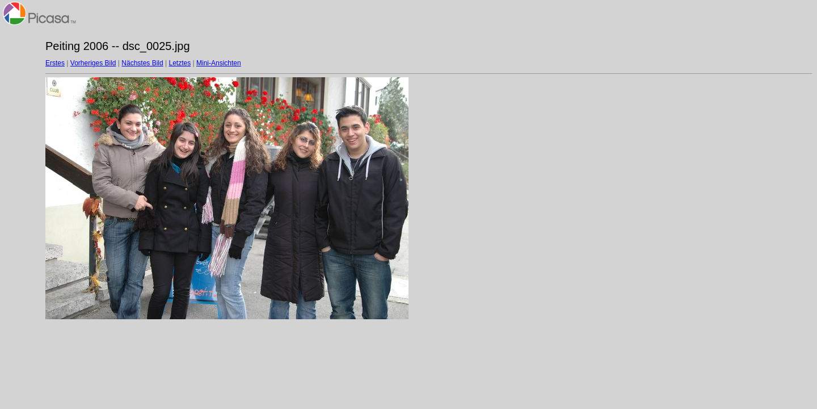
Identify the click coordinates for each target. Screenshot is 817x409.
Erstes (55, 63)
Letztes (180, 63)
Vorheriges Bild (93, 63)
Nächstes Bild (142, 63)
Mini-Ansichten (218, 63)
